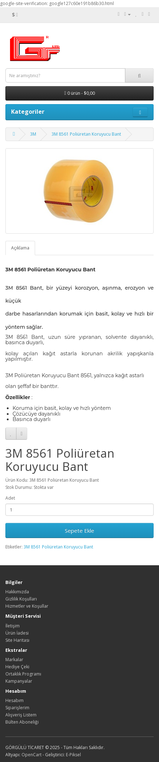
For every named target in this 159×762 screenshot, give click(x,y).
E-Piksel (73, 755)
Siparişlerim (17, 708)
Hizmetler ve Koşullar (26, 606)
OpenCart (31, 755)
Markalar (14, 659)
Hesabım (14, 700)
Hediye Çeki (17, 667)
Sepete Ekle (79, 530)
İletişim (12, 626)
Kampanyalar (18, 681)
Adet (10, 498)
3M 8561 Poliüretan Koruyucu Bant (86, 134)
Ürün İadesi (17, 633)
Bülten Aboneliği (22, 722)
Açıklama (20, 248)
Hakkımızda (17, 592)
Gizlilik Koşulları (21, 599)
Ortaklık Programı (23, 674)
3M (33, 134)
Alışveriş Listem (21, 715)
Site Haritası (17, 640)
